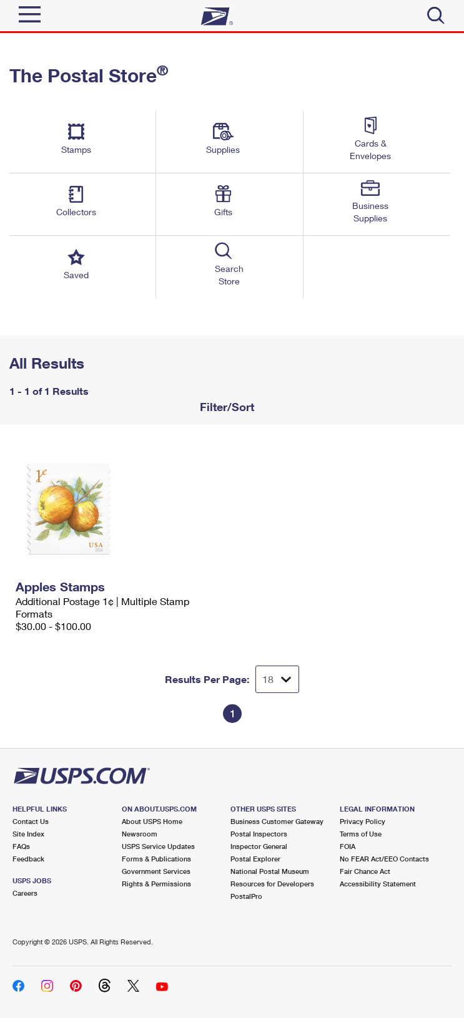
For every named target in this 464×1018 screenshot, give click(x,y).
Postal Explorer (255, 859)
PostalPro (246, 896)
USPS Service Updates (158, 846)
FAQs (21, 846)
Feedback (28, 859)
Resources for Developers (272, 884)
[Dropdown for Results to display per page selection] (277, 679)
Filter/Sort (225, 407)
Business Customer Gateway (276, 821)
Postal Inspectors (258, 834)
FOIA (347, 846)
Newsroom (139, 834)
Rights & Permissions (156, 884)
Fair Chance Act (365, 871)
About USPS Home (152, 821)
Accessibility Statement (378, 884)
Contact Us (30, 821)
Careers (24, 893)
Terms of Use (361, 834)
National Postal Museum (269, 871)
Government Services (156, 871)
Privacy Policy (362, 821)
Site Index (28, 834)
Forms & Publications (156, 859)
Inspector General (258, 846)
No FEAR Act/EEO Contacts (384, 859)
